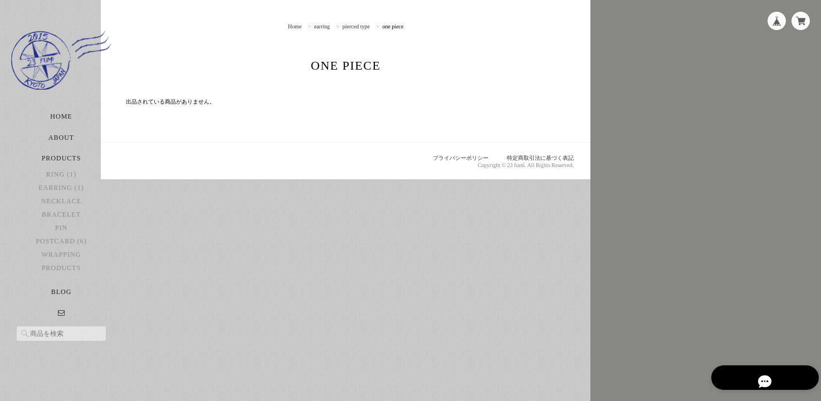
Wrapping (61, 267)
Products (61, 281)
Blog (61, 305)
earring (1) (61, 200)
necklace (61, 214)
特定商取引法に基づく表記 (537, 158)
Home (61, 129)
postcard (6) (61, 254)
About (61, 150)
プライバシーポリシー (451, 158)
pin (61, 240)
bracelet (61, 227)
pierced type (366, 26)
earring (332, 26)
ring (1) (61, 187)
